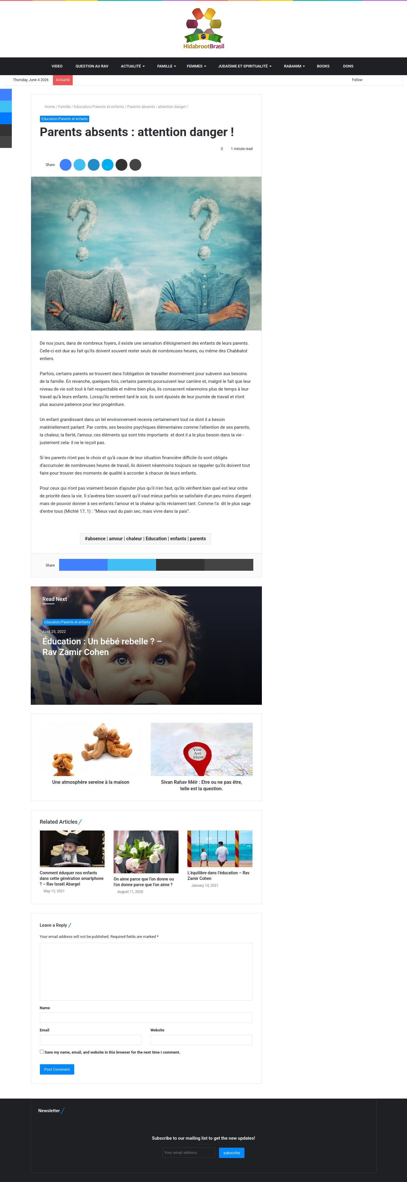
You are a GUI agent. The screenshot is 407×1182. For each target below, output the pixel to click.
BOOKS (321, 66)
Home (47, 106)
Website (157, 1030)
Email (44, 1030)
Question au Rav (89, 66)
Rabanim (290, 66)
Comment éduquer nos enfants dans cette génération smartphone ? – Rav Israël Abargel (72, 878)
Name (45, 1008)
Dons (346, 66)
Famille (162, 66)
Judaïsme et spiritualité (241, 66)
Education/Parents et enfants (99, 106)
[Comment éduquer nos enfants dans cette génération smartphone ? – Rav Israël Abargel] (72, 849)
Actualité (129, 66)
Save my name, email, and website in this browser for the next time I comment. (112, 1052)
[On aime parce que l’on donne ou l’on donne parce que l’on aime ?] (146, 852)
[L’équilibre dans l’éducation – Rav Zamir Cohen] (219, 849)
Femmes (193, 66)
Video (54, 66)
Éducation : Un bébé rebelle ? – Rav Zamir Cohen (104, 646)
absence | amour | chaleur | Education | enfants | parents (146, 538)
